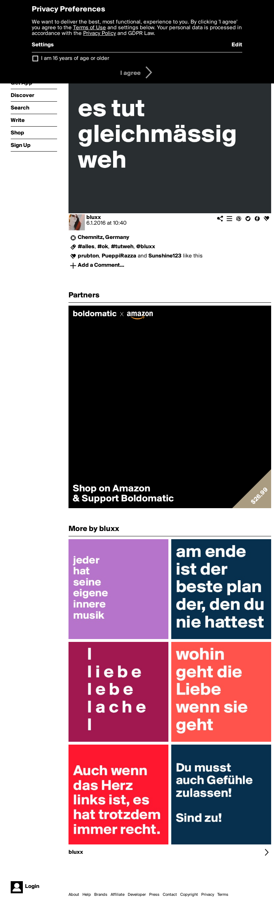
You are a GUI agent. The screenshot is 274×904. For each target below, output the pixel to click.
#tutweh (122, 247)
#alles (86, 247)
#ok (102, 247)
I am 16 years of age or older (75, 58)
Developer (137, 895)
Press (154, 895)
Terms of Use (89, 28)
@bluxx (145, 247)
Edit (237, 45)
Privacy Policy (99, 33)
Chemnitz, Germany (103, 237)
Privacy (207, 895)
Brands (100, 895)
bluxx (93, 217)
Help (86, 895)
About (73, 895)
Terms (222, 895)
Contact (170, 895)
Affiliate (118, 895)
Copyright (189, 895)
